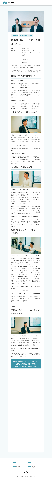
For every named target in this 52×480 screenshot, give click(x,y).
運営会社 (18, 476)
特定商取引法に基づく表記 (24, 476)
